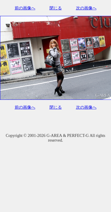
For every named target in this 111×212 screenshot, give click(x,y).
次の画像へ (86, 8)
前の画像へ (25, 8)
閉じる (55, 8)
